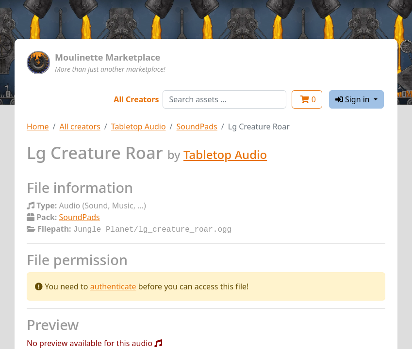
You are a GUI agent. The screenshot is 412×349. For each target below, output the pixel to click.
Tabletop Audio (138, 126)
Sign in (353, 99)
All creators (79, 126)
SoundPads (197, 126)
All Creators (136, 99)
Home (38, 126)
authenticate (113, 285)
